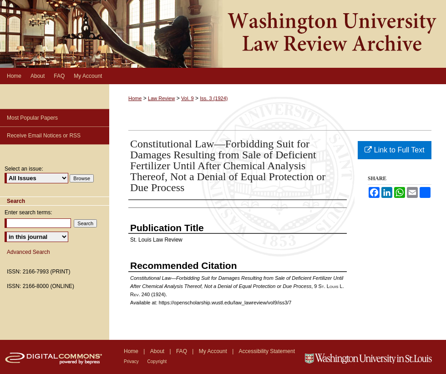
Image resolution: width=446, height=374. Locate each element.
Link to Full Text (394, 150)
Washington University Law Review (223, 34)
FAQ (182, 351)
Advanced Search (28, 252)
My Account (213, 351)
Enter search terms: (28, 212)
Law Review (161, 98)
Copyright (157, 361)
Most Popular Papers (32, 118)
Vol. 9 (187, 98)
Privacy (132, 361)
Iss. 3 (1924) (214, 98)
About (158, 351)
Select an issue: (24, 169)
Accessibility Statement (267, 351)
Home (135, 98)
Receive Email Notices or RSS (44, 135)
